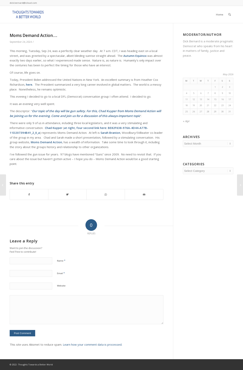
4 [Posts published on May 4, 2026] (186, 93)
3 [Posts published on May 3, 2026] (229, 86)
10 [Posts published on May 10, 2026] (230, 93)
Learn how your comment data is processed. (92, 344)
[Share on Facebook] (29, 194)
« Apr (186, 121)
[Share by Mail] (144, 194)
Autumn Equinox (135, 56)
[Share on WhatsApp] (106, 194)
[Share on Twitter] (67, 194)
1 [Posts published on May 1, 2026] (215, 86)
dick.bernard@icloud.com (23, 2)
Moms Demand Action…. (33, 35)
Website (61, 285)
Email (61, 273)
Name (61, 260)
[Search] (229, 14)
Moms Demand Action (140, 111)
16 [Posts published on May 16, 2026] (222, 99)
